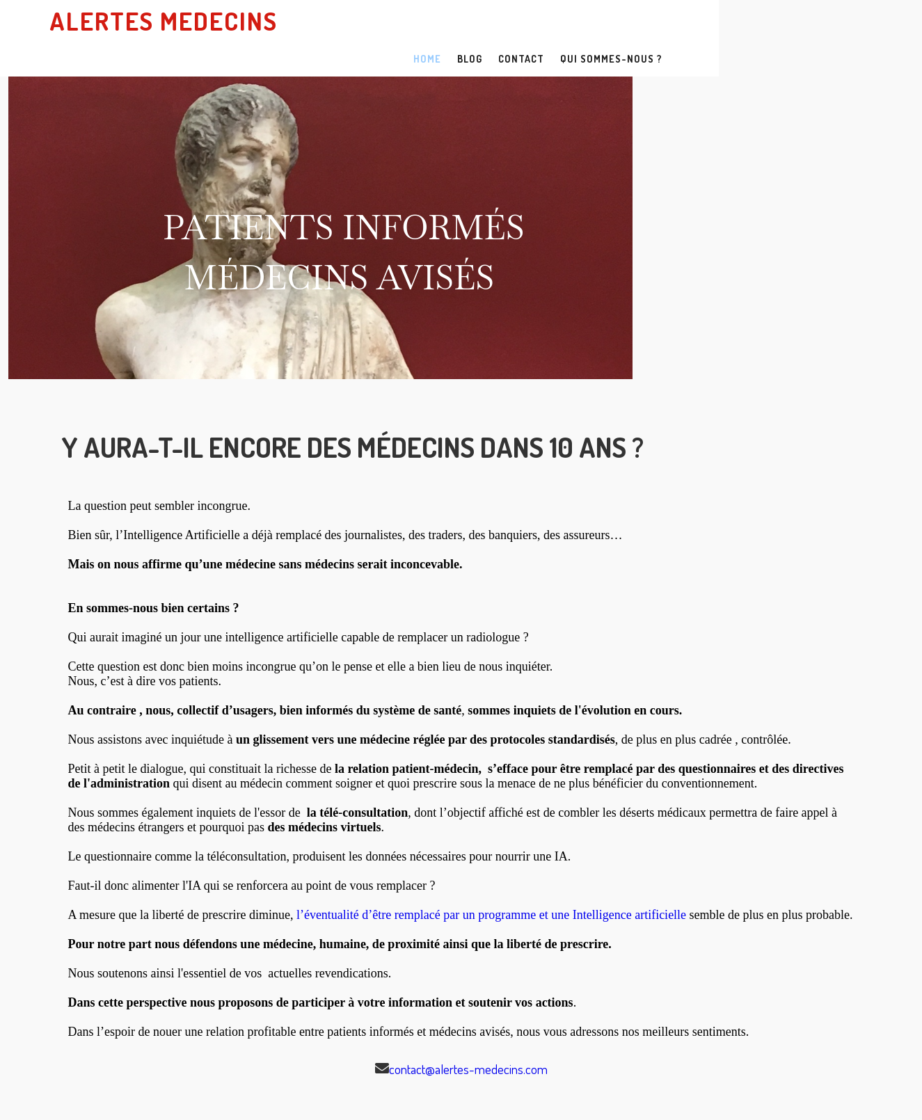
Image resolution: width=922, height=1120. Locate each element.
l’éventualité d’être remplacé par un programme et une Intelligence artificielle (491, 880)
